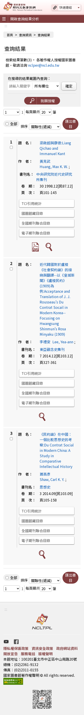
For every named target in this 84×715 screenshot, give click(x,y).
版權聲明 (45, 653)
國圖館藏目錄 (32, 213)
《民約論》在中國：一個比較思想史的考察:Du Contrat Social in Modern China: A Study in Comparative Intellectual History (57, 450)
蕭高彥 (45, 474)
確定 (69, 86)
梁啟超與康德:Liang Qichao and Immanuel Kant (55, 148)
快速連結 (65, 7)
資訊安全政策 (42, 648)
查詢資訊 (25, 35)
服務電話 (28, 653)
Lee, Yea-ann (62, 341)
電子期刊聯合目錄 (36, 233)
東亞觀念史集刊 (52, 349)
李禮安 (45, 341)
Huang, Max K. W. (54, 166)
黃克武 (45, 161)
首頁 (10, 35)
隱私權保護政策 (15, 648)
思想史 (45, 487)
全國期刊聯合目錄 (36, 223)
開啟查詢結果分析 (24, 18)
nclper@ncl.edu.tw (43, 65)
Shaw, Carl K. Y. (52, 479)
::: (5, 25)
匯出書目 (70, 123)
